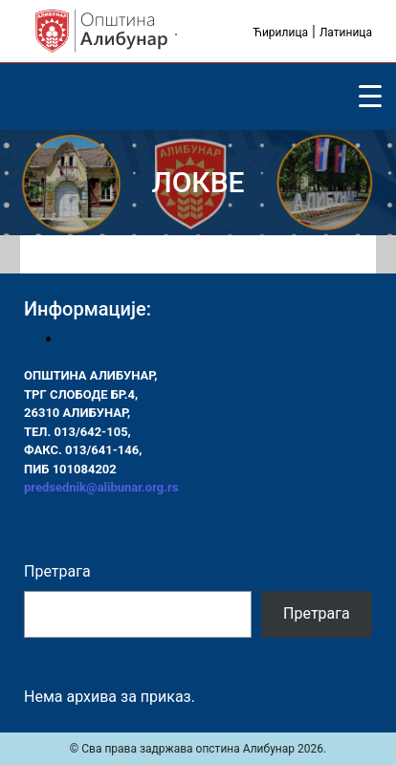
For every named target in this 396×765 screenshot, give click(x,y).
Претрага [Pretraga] (316, 613)
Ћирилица (280, 32)
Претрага (57, 571)
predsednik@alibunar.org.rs (101, 487)
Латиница (345, 32)
